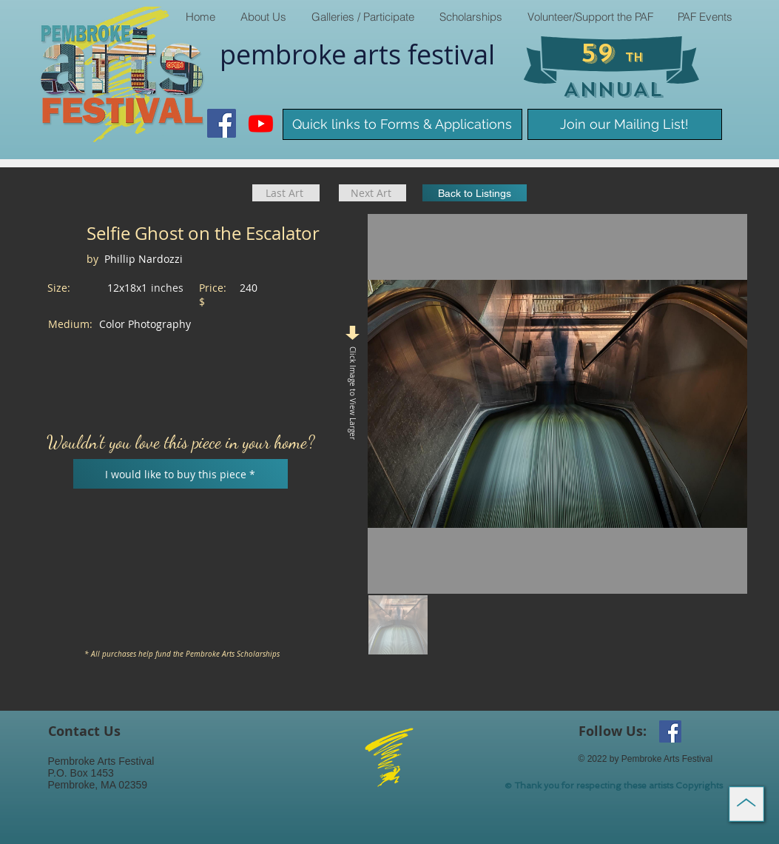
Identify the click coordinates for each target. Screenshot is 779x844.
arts (380, 54)
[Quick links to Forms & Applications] (402, 124)
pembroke (286, 54)
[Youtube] (260, 123)
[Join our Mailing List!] (624, 124)
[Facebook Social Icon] (221, 123)
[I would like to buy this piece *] (180, 474)
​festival (451, 54)
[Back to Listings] (474, 192)
